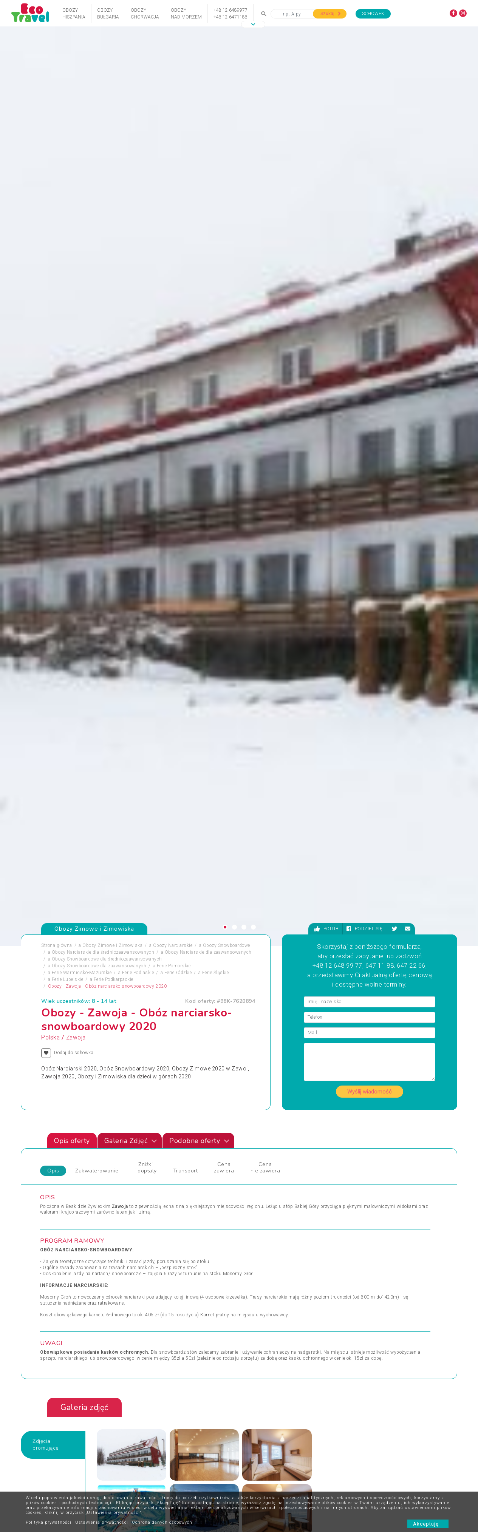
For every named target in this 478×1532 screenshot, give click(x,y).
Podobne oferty (199, 526)
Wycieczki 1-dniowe (266, 1256)
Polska (50, 423)
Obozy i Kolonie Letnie (69, 1220)
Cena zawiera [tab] (224, 553)
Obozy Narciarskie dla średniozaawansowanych (103, 337)
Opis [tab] (53, 556)
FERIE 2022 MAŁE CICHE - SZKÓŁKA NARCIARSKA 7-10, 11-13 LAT (162, 1019)
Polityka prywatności (48, 1522)
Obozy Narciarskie (173, 331)
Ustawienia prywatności (101, 1522)
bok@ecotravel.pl (433, 1466)
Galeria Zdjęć (130, 526)
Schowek (373, 13)
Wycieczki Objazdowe (367, 1211)
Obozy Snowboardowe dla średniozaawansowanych (107, 344)
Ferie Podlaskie (138, 358)
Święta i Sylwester (164, 1265)
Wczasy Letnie (260, 1220)
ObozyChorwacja (145, 14)
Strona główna (56, 331)
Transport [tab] (185, 556)
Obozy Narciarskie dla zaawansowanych (208, 337)
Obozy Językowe (163, 1229)
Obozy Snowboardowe (226, 331)
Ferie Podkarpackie (113, 365)
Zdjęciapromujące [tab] (45, 830)
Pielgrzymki (58, 1238)
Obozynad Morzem (186, 14)
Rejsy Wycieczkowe (166, 1238)
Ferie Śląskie (215, 358)
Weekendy (255, 1238)
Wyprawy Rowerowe (365, 1229)
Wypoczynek (357, 1247)
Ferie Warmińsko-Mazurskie (82, 358)
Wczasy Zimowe (262, 1229)
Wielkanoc (256, 1247)
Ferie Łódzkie (178, 358)
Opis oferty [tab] (72, 526)
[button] (253, 24)
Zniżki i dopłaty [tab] (146, 553)
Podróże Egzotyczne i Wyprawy (79, 1247)
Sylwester (155, 1247)
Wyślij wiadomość (369, 477)
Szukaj (330, 13)
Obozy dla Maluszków (169, 1220)
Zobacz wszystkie (401, 1144)
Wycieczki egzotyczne (268, 1265)
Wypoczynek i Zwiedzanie (371, 1220)
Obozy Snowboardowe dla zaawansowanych (99, 351)
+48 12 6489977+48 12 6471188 (230, 14)
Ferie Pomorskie (174, 351)
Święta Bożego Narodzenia (173, 1256)
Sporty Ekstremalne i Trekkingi (78, 1256)
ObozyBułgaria (108, 14)
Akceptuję (428, 1524)
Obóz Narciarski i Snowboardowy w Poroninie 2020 (386, 1019)
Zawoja (76, 423)
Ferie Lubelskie (68, 365)
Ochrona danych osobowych (162, 1522)
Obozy (53, 1211)
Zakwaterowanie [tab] (96, 556)
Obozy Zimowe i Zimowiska (112, 331)
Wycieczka (355, 1238)
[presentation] (429, 940)
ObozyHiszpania (73, 14)
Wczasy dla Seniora (266, 1211)
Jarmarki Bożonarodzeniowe (175, 1211)
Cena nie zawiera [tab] (265, 553)
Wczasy (54, 1265)
